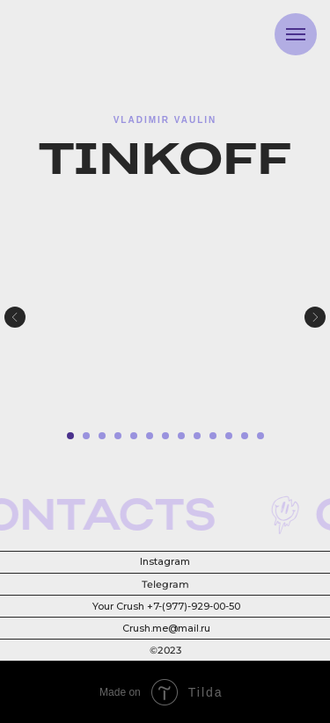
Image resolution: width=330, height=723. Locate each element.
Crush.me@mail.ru (166, 628)
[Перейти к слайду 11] (228, 435)
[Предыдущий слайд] (15, 317)
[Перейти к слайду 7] (165, 435)
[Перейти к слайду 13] (260, 435)
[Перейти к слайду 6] (149, 435)
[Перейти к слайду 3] (102, 435)
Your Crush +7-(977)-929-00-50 (166, 606)
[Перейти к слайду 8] (181, 435)
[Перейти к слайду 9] (197, 435)
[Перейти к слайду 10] (212, 435)
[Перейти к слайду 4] (117, 435)
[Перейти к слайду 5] (133, 435)
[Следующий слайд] (315, 317)
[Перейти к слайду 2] (86, 435)
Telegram (164, 584)
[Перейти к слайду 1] (70, 435)
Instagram (165, 561)
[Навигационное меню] (295, 34)
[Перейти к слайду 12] (244, 435)
